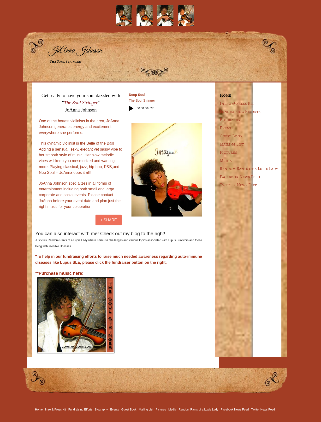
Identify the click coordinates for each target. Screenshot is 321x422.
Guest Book (231, 136)
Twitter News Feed (238, 185)
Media (226, 160)
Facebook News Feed (240, 177)
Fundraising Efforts (240, 111)
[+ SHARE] (108, 220)
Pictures (228, 152)
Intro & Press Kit (237, 103)
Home (225, 95)
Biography (230, 120)
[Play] (131, 108)
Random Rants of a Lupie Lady (249, 168)
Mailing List (232, 144)
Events (226, 128)
